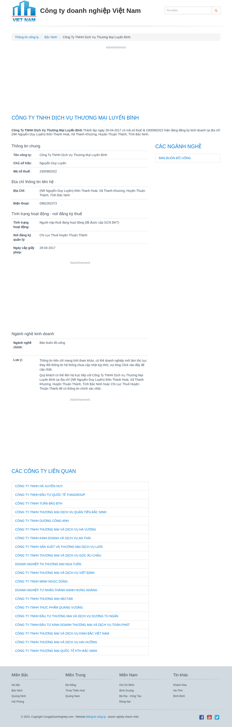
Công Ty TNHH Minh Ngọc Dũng (41, 581)
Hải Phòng (18, 701)
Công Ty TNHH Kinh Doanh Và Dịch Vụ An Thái (53, 538)
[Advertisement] (116, 81)
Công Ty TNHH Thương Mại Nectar (44, 599)
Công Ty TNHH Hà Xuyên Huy (39, 486)
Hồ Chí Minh (126, 685)
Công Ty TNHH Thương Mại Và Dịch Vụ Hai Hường (56, 642)
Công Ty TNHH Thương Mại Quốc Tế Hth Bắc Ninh (56, 651)
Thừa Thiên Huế (75, 690)
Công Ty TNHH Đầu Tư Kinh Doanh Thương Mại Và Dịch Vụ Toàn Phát (72, 625)
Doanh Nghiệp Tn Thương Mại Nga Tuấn (48, 564)
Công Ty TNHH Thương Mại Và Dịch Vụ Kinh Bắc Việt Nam (62, 633)
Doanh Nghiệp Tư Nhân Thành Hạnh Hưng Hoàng (56, 590)
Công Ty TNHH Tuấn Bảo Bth (38, 503)
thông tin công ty (96, 716)
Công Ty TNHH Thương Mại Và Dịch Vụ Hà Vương (55, 529)
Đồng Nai (124, 701)
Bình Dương (126, 690)
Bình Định (179, 696)
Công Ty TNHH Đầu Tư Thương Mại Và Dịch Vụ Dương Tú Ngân (66, 616)
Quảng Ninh (19, 696)
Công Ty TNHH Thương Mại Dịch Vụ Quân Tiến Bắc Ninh (60, 512)
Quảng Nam (73, 696)
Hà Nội (16, 685)
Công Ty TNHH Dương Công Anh (42, 521)
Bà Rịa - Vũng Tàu (130, 696)
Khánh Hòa (180, 685)
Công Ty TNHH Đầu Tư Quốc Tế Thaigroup (50, 495)
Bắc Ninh (17, 690)
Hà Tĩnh (178, 690)
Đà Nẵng (71, 685)
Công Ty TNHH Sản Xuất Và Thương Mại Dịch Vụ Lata (59, 547)
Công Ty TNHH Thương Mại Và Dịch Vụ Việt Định (54, 573)
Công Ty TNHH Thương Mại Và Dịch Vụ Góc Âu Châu (58, 555)
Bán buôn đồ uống (175, 158)
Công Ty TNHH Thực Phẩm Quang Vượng (49, 607)
